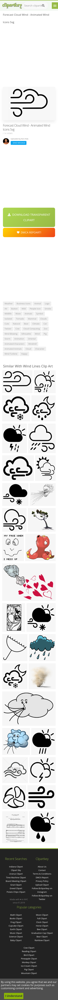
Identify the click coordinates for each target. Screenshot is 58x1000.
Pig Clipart (29, 969)
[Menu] (55, 5)
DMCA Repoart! (29, 232)
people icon (35, 308)
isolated (8, 318)
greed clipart (16, 888)
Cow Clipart (29, 947)
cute (7, 323)
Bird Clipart (29, 955)
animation (19, 338)
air (6, 308)
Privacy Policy (42, 881)
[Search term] (35, 6)
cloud (28, 348)
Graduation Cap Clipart (42, 933)
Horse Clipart (42, 925)
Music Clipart (16, 933)
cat (45, 323)
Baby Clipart (15, 940)
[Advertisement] (29, 56)
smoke (48, 308)
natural (16, 323)
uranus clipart (16, 873)
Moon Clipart (42, 914)
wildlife (8, 313)
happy (24, 353)
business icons (23, 303)
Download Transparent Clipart (29, 217)
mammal (32, 318)
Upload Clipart (42, 884)
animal (37, 303)
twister (8, 328)
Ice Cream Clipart (29, 965)
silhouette (26, 333)
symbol (39, 313)
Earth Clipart (16, 929)
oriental (32, 338)
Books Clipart (16, 918)
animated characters (14, 343)
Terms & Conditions (42, 873)
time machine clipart (16, 877)
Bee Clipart (42, 929)
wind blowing (11, 333)
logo (47, 303)
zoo (45, 328)
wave (18, 313)
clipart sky (16, 870)
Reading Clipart (29, 951)
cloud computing (32, 328)
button (14, 308)
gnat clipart (16, 884)
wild (24, 308)
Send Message (18, 143)
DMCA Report (42, 877)
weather (9, 303)
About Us (42, 866)
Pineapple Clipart (29, 958)
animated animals (13, 348)
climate (36, 323)
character (39, 348)
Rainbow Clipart (42, 940)
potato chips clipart (16, 892)
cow (17, 328)
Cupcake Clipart (16, 925)
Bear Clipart (42, 936)
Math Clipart (16, 914)
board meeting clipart (16, 881)
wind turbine (11, 353)
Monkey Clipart (29, 962)
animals (28, 313)
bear (26, 323)
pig (45, 333)
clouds (43, 318)
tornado (20, 318)
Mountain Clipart (29, 973)
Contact (42, 870)
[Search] (43, 5)
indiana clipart (16, 866)
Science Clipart (16, 936)
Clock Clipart (42, 922)
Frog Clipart (16, 922)
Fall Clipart (42, 918)
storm (7, 338)
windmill (32, 343)
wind (37, 333)
